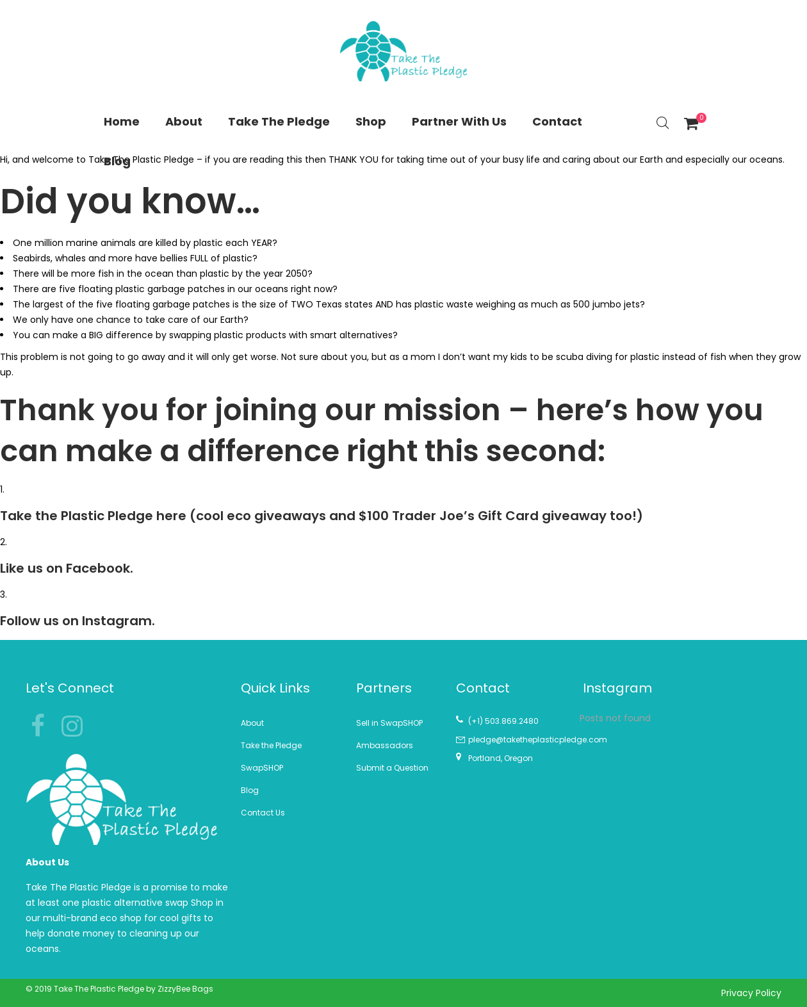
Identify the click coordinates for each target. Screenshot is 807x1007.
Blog (117, 161)
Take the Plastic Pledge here (93, 516)
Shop (370, 121)
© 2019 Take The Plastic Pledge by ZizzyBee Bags (119, 988)
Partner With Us (459, 121)
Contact (557, 121)
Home (122, 121)
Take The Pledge (279, 121)
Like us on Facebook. (66, 568)
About (183, 121)
